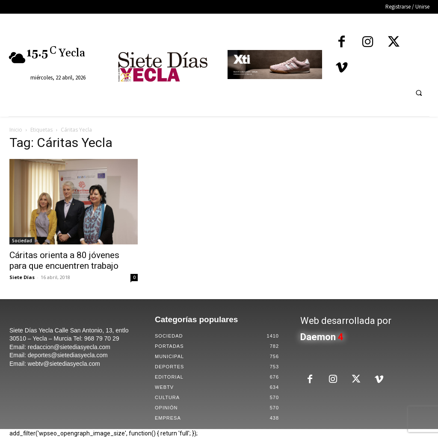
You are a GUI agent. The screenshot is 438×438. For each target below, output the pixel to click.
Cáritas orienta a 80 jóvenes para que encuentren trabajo (64, 260)
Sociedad (22, 241)
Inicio (15, 129)
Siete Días (22, 277)
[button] (418, 92)
